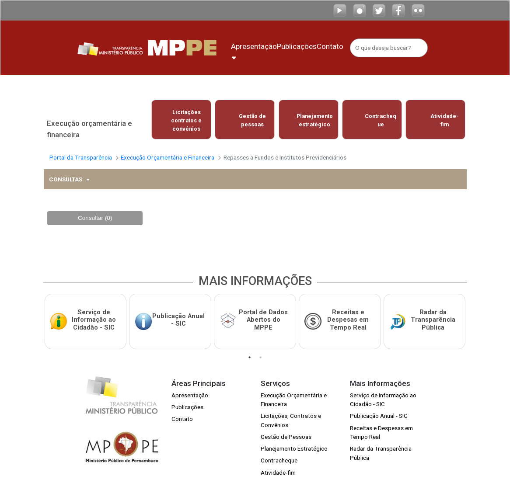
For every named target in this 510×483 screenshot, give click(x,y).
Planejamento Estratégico (294, 439)
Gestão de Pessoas (286, 427)
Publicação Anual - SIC (379, 406)
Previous (144, 119)
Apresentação (189, 385)
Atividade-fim (278, 462)
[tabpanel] (85, 315)
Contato (182, 409)
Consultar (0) (95, 213)
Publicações (187, 397)
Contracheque (279, 451)
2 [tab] (260, 347)
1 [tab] (249, 347)
